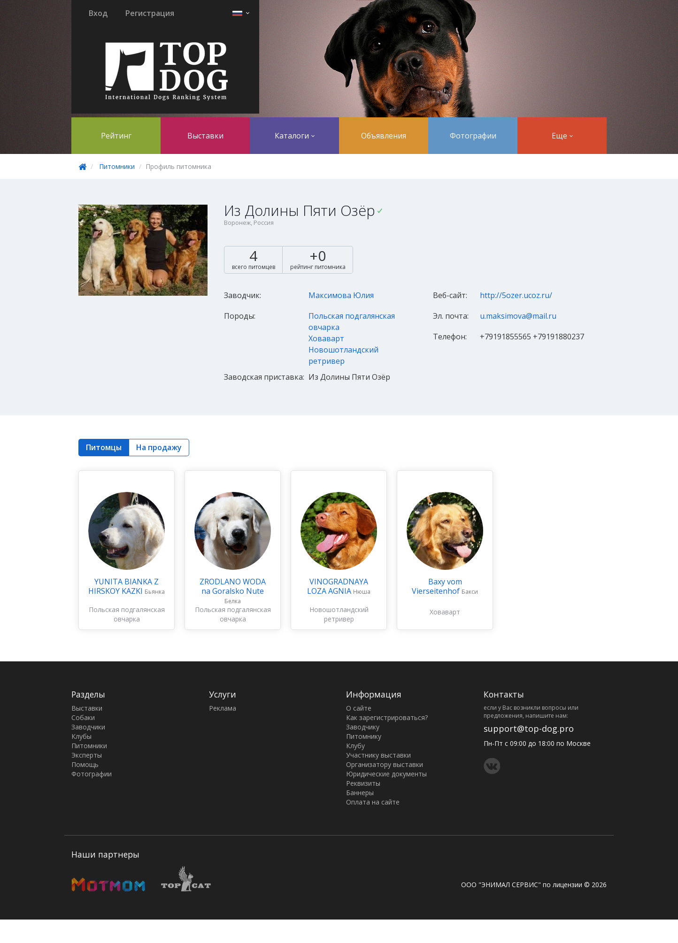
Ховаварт (326, 338)
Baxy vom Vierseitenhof (437, 586)
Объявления (383, 135)
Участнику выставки (378, 755)
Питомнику (363, 736)
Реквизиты (363, 783)
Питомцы (104, 447)
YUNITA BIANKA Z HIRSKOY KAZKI (123, 586)
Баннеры (360, 792)
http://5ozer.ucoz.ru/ (516, 295)
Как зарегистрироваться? (387, 717)
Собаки (83, 717)
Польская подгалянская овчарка (127, 614)
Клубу (355, 745)
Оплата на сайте (373, 801)
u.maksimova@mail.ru (518, 316)
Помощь (85, 764)
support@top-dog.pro (529, 728)
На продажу (159, 447)
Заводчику (362, 726)
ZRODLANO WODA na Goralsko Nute (233, 586)
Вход (98, 13)
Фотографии (473, 135)
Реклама (222, 708)
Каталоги (295, 135)
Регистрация (149, 13)
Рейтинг (116, 135)
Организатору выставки (384, 764)
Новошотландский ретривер (339, 614)
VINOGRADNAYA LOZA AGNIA (337, 586)
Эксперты (86, 755)
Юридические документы (386, 773)
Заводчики (88, 726)
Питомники (117, 166)
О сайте (358, 708)
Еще (562, 135)
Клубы (81, 736)
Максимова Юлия (341, 295)
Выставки (205, 135)
